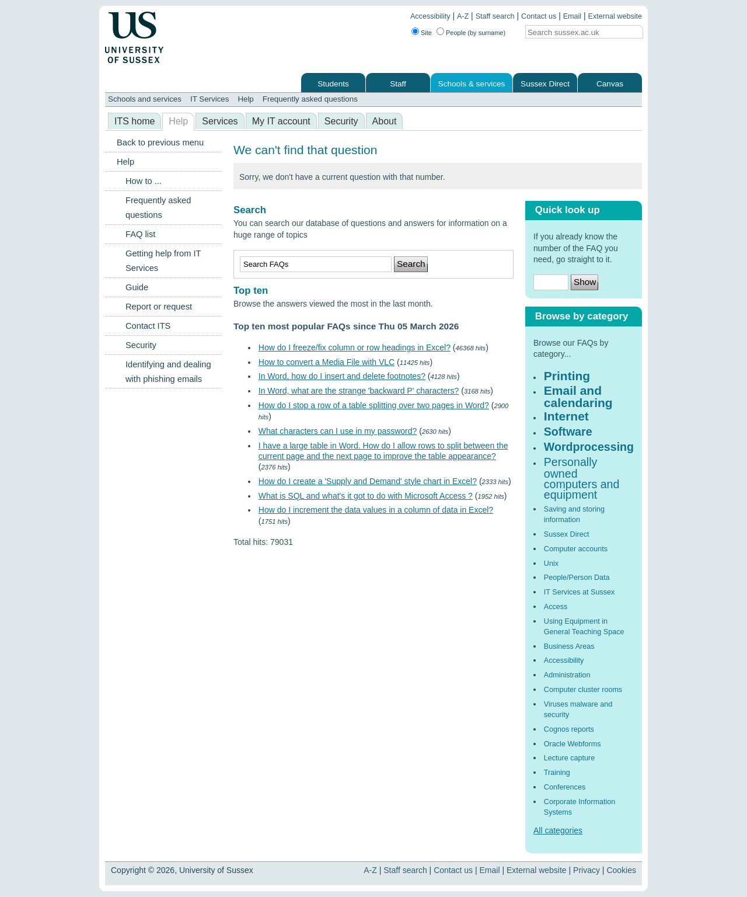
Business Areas (569, 646)
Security (341, 121)
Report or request (158, 306)
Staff (398, 83)
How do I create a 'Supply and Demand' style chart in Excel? (368, 481)
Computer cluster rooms (583, 690)
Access (556, 607)
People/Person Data (577, 577)
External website (615, 16)
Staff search (495, 16)
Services (220, 121)
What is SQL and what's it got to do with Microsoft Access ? (366, 495)
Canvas (609, 83)
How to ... (143, 181)
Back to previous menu (160, 142)
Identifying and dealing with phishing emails (168, 372)
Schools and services (144, 99)
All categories (557, 830)
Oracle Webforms (572, 744)
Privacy (586, 870)
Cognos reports (569, 729)
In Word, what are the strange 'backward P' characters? (359, 390)
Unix (551, 563)
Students (333, 83)
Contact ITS (147, 326)
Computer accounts (576, 549)
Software (568, 431)
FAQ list (140, 234)
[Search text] (574, 32)
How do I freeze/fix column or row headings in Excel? (355, 347)
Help (245, 99)
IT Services (209, 99)
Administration (567, 675)
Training (557, 773)
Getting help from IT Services (163, 261)
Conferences (564, 787)
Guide (136, 287)
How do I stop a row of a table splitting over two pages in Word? (374, 405)
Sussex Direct (545, 83)
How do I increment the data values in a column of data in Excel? (376, 509)
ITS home (134, 121)
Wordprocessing (589, 446)
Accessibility (430, 16)
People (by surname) (475, 32)
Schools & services (471, 83)
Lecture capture (569, 758)
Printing (567, 376)
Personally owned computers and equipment (582, 479)
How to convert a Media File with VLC (327, 362)
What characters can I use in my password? (338, 431)
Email (572, 16)
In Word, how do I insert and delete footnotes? (342, 376)
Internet (566, 416)
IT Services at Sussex (579, 592)
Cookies (621, 870)
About (384, 121)
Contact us (538, 16)
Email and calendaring (578, 396)
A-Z (463, 16)
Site (426, 32)
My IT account (281, 121)
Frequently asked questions (310, 99)
